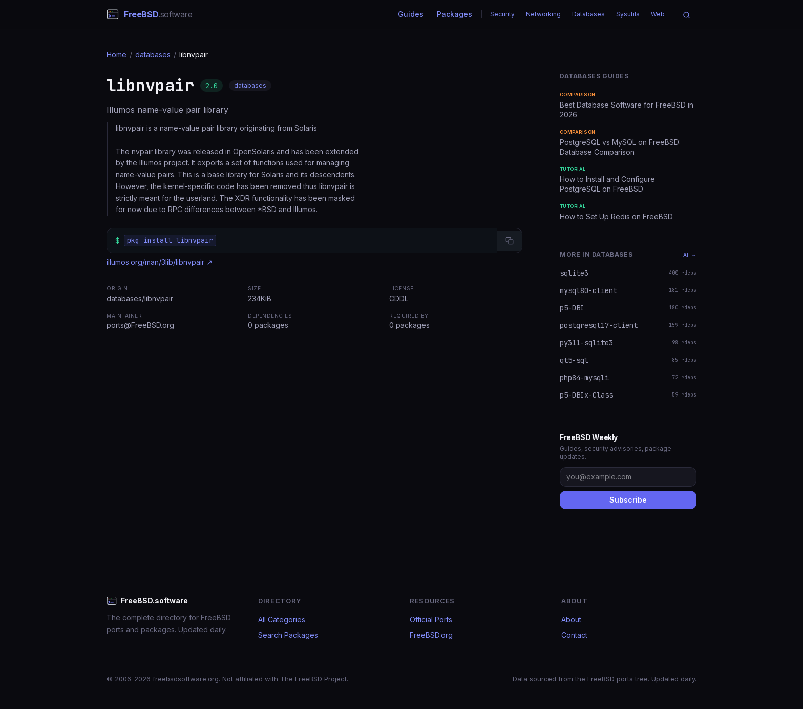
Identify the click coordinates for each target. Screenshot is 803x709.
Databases (588, 14)
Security (502, 14)
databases (153, 54)
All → (689, 255)
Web (658, 14)
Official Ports (431, 619)
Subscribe (628, 499)
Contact (574, 635)
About (571, 619)
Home (116, 54)
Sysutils (628, 14)
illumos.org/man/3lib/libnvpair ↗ (160, 262)
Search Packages (288, 635)
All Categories (281, 619)
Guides (411, 14)
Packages (454, 14)
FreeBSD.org (431, 635)
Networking (543, 14)
